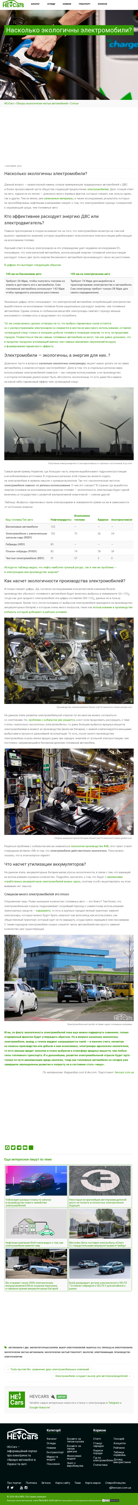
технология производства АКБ (90, 846)
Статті (97, 1438)
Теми (78, 1482)
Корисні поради (98, 1452)
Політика (31, 1482)
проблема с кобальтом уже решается (52, 720)
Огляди (51, 1443)
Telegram (113, 1402)
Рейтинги (119, 1447)
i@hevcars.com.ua (120, 1487)
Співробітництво (115, 1482)
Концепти (120, 1443)
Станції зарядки (98, 1445)
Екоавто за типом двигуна (74, 1448)
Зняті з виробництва (75, 1464)
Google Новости (39, 1407)
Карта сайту (62, 1482)
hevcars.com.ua (124, 1072)
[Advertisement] (69, 137)
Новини (51, 1447)
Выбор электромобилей (72, 1348)
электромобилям (98, 189)
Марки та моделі (52, 1458)
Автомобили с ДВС (18, 1348)
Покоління (53, 1464)
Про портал (14, 1482)
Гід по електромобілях (103, 1459)
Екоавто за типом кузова (75, 1440)
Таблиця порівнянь (120, 1454)
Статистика (100, 1465)
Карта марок (93, 1482)
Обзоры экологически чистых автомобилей (42, 103)
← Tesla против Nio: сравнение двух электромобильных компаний (48, 1369)
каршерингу (43, 910)
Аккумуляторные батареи (44, 1348)
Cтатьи (74, 103)
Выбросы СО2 (93, 1348)
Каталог (52, 1438)
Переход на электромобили (117, 1348)
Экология (88, 1352)
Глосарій (119, 1438)
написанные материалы (58, 198)
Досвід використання (122, 1461)
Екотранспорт (55, 1452)
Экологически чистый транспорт (63, 1352)
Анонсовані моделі (74, 1457)
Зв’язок (46, 1482)
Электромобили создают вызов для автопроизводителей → (93, 1376)
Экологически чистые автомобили (23, 1352)
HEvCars (9, 103)
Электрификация (103, 1352)
